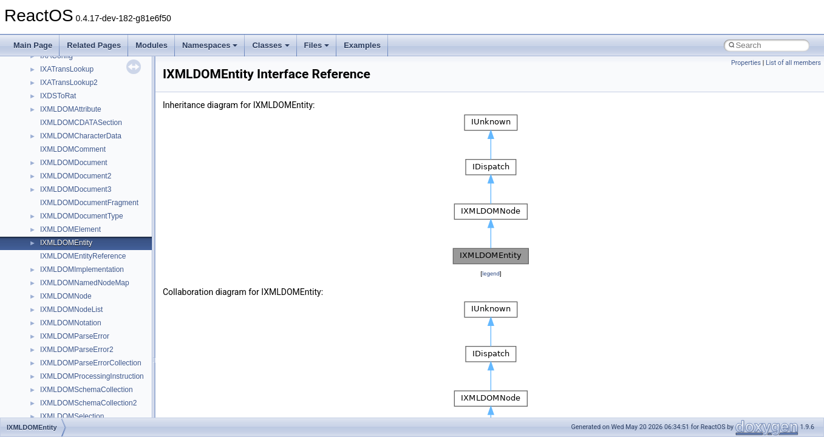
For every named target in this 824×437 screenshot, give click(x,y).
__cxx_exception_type (76, 249)
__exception (60, 382)
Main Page (32, 45)
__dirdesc (56, 342)
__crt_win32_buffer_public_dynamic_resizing (112, 209)
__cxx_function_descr (75, 262)
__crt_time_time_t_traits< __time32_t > (103, 102)
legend (491, 273)
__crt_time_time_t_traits (79, 88)
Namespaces (210, 45)
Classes (270, 45)
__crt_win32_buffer (71, 142)
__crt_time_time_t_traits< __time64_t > (103, 115)
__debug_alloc (63, 302)
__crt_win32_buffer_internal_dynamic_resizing (115, 182)
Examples (362, 45)
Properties (746, 63)
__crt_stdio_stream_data (80, 75)
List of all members (793, 63)
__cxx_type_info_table (76, 289)
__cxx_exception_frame (78, 235)
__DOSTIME (60, 369)
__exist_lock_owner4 (74, 395)
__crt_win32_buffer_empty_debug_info (103, 168)
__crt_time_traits (67, 128)
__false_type (60, 409)
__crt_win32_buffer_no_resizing (91, 195)
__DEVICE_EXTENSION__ (84, 329)
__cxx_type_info (66, 275)
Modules (151, 45)
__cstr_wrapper (65, 222)
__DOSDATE (61, 355)
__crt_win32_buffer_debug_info (91, 155)
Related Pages (94, 45)
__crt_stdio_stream (71, 62)
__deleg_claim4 (65, 315)
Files (317, 45)
